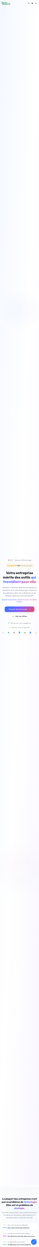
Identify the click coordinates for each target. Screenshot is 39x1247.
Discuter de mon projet (19, 610)
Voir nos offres (19, 617)
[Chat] (34, 1242)
